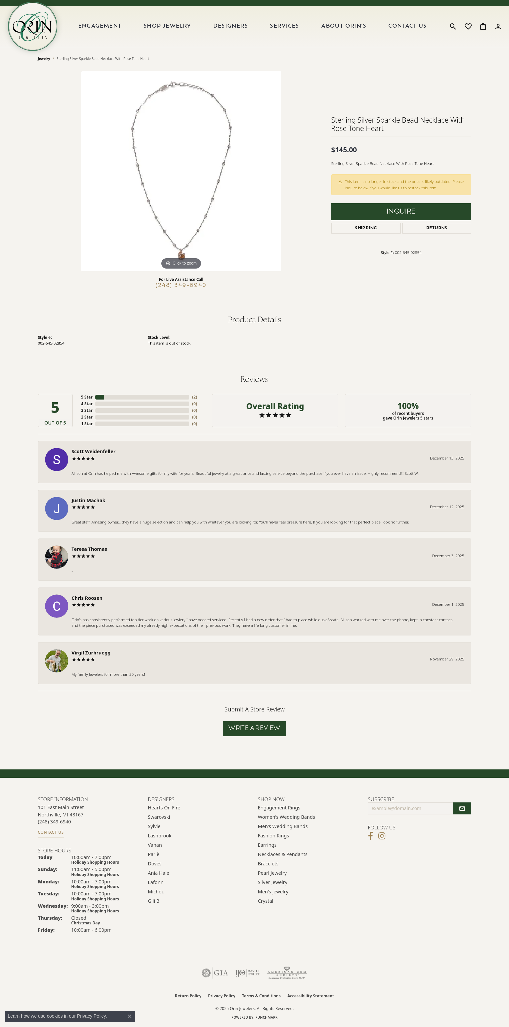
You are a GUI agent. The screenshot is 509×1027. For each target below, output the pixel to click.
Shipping (366, 228)
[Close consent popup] (130, 1016)
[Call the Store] (54, 821)
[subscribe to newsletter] (462, 808)
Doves (155, 863)
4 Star (86, 404)
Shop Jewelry (167, 26)
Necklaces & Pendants (283, 854)
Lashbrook (160, 835)
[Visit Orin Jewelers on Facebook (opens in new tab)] (370, 836)
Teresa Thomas (89, 549)
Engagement (100, 26)
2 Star (86, 417)
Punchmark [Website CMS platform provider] (266, 1017)
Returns (436, 228)
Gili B (154, 901)
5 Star (86, 397)
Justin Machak (89, 500)
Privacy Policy (221, 996)
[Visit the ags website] (286, 973)
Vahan (155, 845)
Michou (156, 891)
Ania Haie (158, 873)
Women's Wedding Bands (286, 817)
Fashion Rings (273, 835)
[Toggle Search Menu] (453, 26)
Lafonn (156, 882)
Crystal (265, 901)
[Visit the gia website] (215, 973)
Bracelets (268, 863)
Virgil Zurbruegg (91, 652)
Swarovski (159, 817)
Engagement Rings (279, 807)
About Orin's (343, 26)
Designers (230, 26)
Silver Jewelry (273, 882)
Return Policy (188, 996)
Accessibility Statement (310, 996)
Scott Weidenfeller (94, 451)
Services (284, 26)
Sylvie (154, 826)
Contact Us (407, 26)
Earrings (267, 845)
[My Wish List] (468, 26)
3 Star (86, 410)
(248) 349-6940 (181, 285)
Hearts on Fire (164, 807)
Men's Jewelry (273, 891)
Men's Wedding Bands (283, 826)
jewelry (44, 58)
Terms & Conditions (261, 996)
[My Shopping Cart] (483, 26)
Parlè (154, 854)
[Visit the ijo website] (247, 973)
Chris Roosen (87, 598)
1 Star (86, 424)
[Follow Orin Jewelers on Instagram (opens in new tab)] (381, 836)
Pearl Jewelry (272, 873)
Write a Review (254, 728)
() (194, 397)
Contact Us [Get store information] (51, 832)
